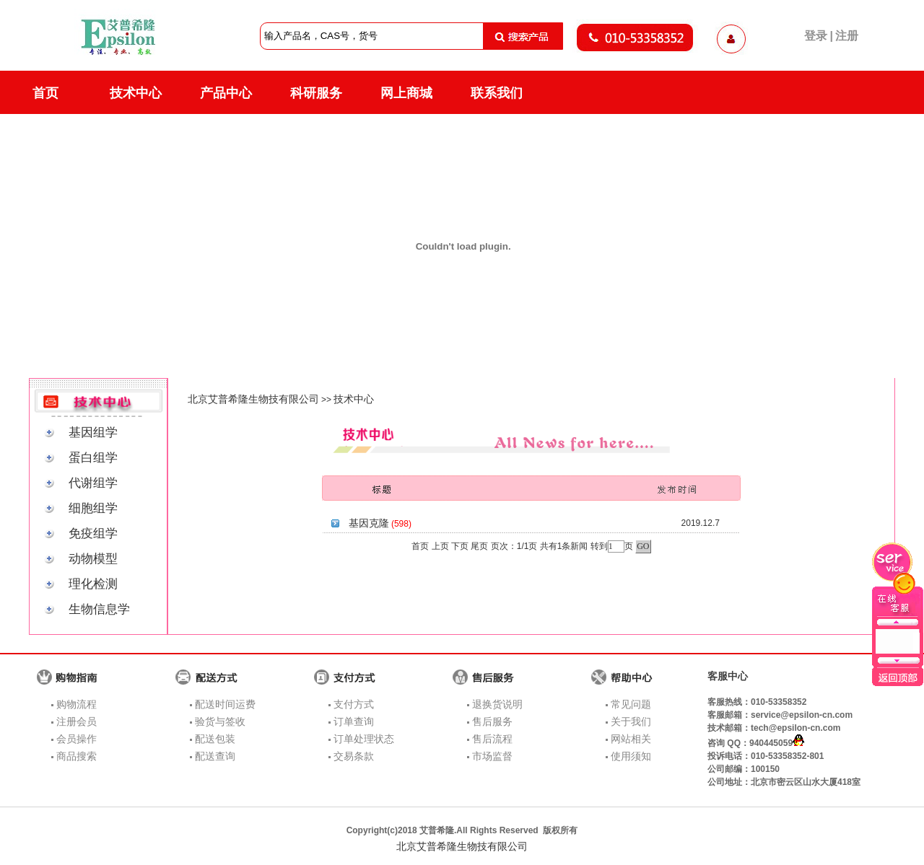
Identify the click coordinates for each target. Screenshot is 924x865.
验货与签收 (220, 721)
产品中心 (226, 93)
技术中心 (136, 93)
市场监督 (492, 756)
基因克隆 (369, 523)
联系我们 (497, 93)
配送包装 (215, 739)
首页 (45, 93)
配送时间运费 (225, 704)
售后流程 (492, 739)
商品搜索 (76, 756)
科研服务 (316, 93)
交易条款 (354, 756)
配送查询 (215, 756)
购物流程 (76, 704)
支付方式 (354, 704)
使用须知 (631, 756)
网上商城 (406, 93)
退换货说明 (497, 704)
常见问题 (631, 704)
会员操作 (76, 739)
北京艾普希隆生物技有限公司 (253, 399)
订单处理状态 (364, 739)
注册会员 (76, 721)
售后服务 (492, 721)
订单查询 (354, 721)
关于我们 (631, 721)
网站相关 (631, 739)
